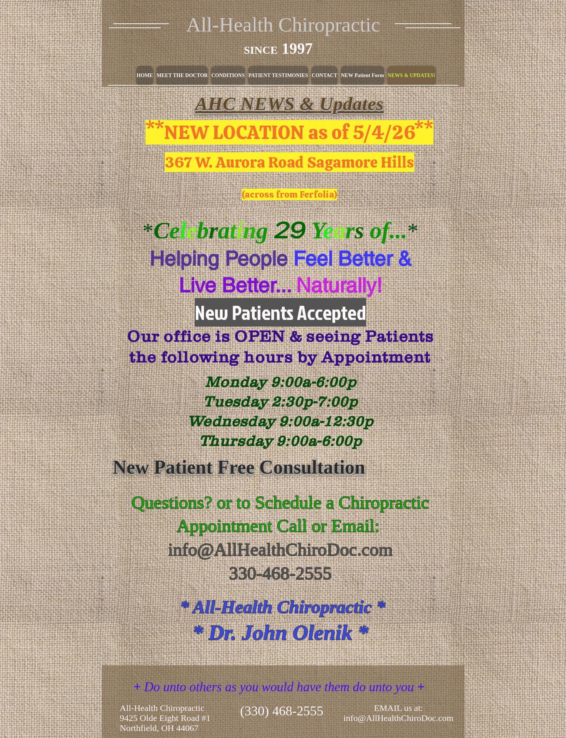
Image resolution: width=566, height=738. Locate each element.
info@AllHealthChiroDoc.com (280, 549)
